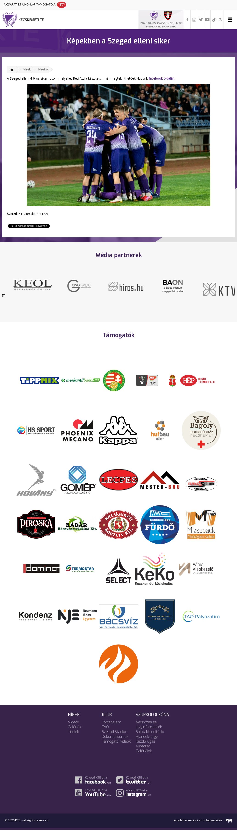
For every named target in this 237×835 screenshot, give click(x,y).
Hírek (27, 69)
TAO (105, 731)
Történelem (111, 727)
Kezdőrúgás (145, 746)
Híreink (43, 69)
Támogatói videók (116, 746)
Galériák (74, 731)
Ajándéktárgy (147, 741)
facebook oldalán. (162, 78)
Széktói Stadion (114, 736)
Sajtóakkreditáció (150, 736)
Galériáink (144, 755)
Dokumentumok (115, 741)
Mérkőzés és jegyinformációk (149, 729)
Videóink (143, 751)
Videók (73, 727)
